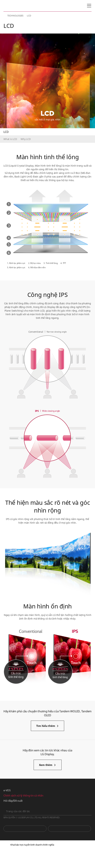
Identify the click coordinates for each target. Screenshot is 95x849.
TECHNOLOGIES (15, 15)
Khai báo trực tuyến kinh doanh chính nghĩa (32, 844)
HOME (4, 15)
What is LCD (10, 139)
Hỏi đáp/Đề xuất (12, 800)
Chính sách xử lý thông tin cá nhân (23, 795)
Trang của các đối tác (18, 811)
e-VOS (7, 790)
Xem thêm (45, 765)
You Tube (25, 829)
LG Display (18, 5)
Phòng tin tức (69, 829)
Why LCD (26, 139)
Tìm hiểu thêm (45, 726)
